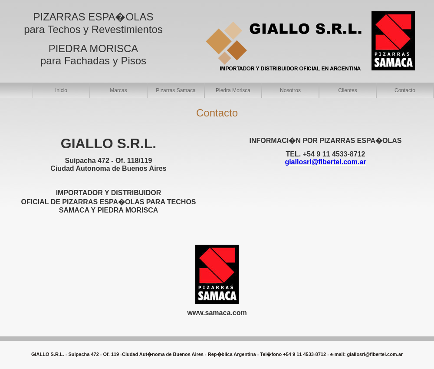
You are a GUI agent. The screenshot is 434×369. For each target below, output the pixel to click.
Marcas (118, 90)
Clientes (347, 90)
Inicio (61, 90)
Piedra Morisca (233, 90)
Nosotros (290, 90)
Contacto (405, 90)
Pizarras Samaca (175, 90)
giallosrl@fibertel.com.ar (375, 354)
